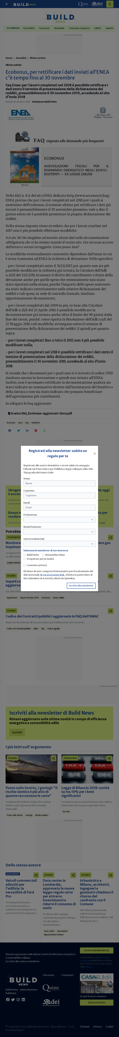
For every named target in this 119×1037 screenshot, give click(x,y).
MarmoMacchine (55, 554)
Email (26, 502)
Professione (30, 514)
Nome (26, 478)
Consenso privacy (37, 565)
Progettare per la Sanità (40, 558)
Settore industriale (33, 539)
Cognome (28, 490)
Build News (33, 554)
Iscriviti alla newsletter (81, 585)
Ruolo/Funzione (32, 526)
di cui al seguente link (52, 574)
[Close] (95, 453)
